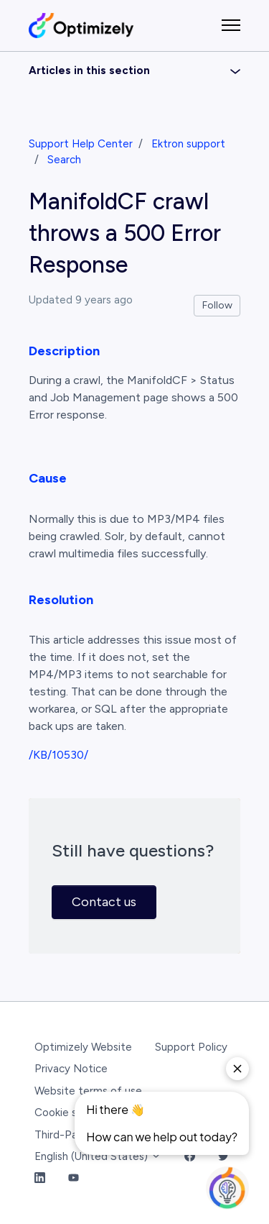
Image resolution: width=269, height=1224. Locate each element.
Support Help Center (81, 143)
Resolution (61, 600)
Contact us (104, 902)
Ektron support (188, 143)
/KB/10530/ (58, 755)
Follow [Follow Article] (217, 305)
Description (64, 351)
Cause (48, 478)
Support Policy (191, 1047)
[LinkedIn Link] (40, 1179)
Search (64, 159)
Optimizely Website (83, 1047)
